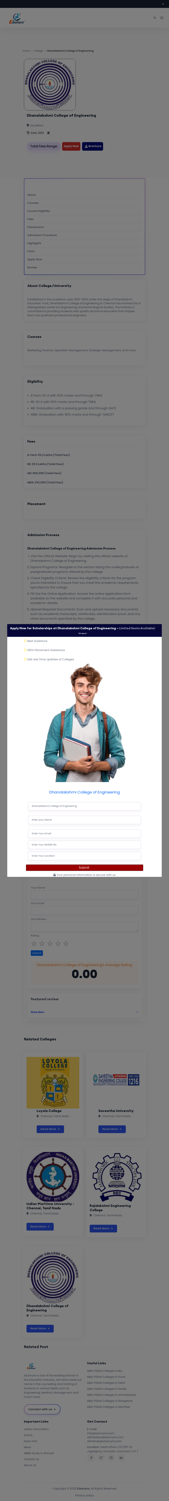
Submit (84, 868)
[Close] (158, 630)
